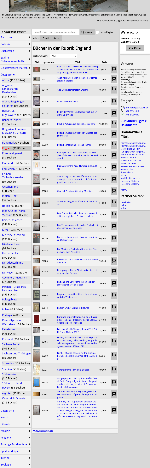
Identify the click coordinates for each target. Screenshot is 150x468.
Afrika (13, 80)
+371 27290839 (130, 114)
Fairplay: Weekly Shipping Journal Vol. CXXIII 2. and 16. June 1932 (77, 330)
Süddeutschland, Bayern (13, 385)
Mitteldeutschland (13, 237)
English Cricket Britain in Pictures (73, 307)
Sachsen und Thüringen (16, 355)
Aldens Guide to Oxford (68, 101)
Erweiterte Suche (50, 38)
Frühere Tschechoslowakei (12, 177)
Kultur (124, 208)
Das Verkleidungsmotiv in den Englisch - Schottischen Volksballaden (77, 226)
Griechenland (10, 189)
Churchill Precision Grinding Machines (75, 191)
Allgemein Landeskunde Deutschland (10, 90)
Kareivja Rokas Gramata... (133, 166)
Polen (12, 309)
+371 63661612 (130, 111)
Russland (15, 339)
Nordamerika (10, 255)
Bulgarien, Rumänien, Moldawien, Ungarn (15, 133)
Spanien (14, 369)
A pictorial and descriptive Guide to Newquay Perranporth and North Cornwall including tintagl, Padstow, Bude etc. (77, 69)
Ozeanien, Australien (14, 279)
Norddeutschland (12, 265)
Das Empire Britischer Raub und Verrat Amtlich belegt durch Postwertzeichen (77, 214)
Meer (12, 230)
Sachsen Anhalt (11, 346)
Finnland (15, 163)
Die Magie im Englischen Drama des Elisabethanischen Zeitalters (77, 250)
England (14, 148)
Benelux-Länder (11, 122)
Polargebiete (9, 301)
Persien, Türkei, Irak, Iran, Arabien (14, 290)
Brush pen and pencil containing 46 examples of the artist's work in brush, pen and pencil (77, 155)
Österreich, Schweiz (13, 400)
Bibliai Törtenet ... (129, 163)
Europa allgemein (12, 155)
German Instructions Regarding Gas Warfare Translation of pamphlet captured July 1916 (77, 394)
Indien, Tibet (10, 198)
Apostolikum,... (128, 172)
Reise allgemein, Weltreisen (16, 322)
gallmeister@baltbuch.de (134, 107)
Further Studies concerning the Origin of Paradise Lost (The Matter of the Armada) (77, 355)
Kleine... (124, 175)
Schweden (16, 363)
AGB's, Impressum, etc (43, 431)
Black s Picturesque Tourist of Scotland (76, 123)
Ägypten (14, 393)
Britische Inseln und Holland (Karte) (74, 144)
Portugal (13, 315)
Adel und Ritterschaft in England (72, 89)
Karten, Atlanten (12, 222)
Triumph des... (127, 169)
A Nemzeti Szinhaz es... (132, 160)
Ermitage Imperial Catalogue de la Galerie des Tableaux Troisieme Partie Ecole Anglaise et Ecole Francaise (77, 319)
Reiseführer (9, 331)
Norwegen (15, 272)
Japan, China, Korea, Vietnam (15, 213)
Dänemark (15, 142)
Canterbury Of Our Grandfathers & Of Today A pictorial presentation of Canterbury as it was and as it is (77, 179)
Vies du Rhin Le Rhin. (130, 148)
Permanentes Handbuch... (133, 142)
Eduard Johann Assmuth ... (133, 154)
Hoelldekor (126, 202)
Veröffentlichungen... (130, 177)
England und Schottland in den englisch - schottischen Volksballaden (77, 283)
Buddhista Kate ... (129, 157)
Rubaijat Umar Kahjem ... (133, 151)
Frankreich (16, 169)
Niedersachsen (11, 246)
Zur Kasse (135, 48)
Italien (13, 206)
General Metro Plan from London (73, 369)
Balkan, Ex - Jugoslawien (16, 113)
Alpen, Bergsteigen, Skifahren (15, 103)
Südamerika (9, 376)
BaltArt (124, 205)
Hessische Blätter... (130, 180)
